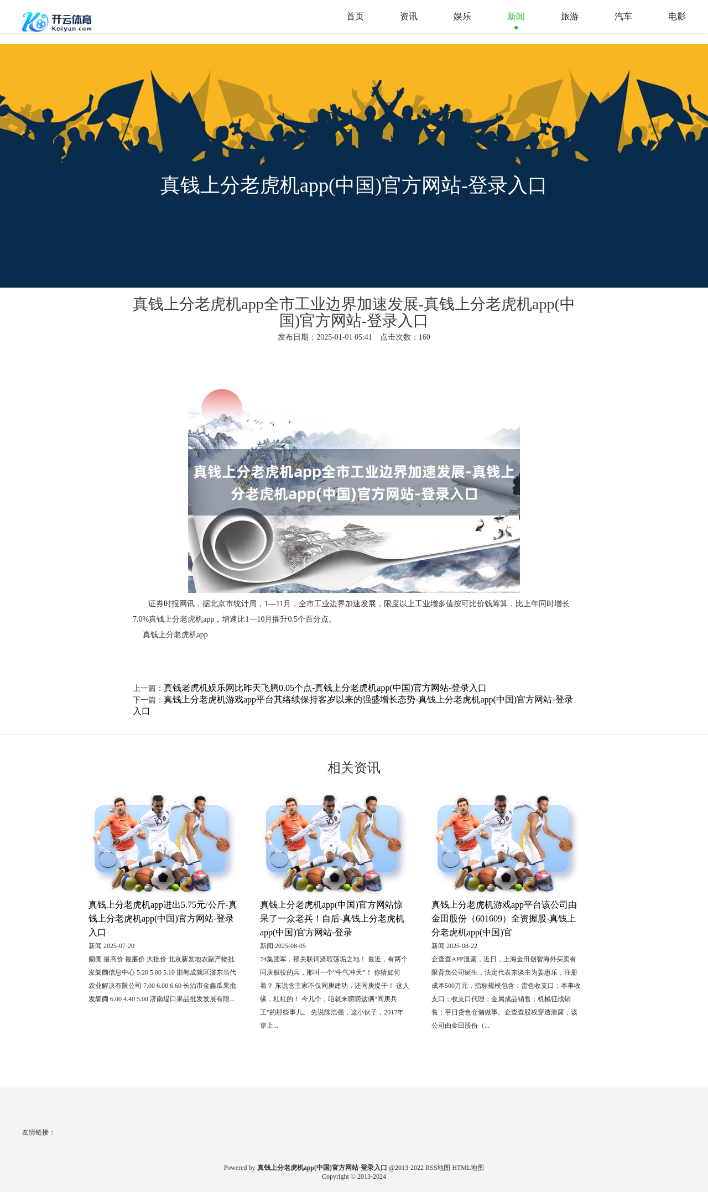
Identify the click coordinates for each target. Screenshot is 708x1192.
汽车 (623, 16)
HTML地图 (468, 1168)
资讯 (409, 16)
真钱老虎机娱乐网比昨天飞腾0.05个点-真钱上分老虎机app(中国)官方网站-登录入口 (325, 688)
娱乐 (462, 16)
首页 (355, 16)
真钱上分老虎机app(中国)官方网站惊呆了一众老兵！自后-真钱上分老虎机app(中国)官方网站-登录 (332, 918)
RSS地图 (437, 1168)
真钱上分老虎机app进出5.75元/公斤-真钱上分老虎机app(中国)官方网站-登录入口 (162, 918)
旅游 (570, 16)
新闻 (516, 16)
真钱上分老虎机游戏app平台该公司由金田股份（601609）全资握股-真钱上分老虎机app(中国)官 (504, 918)
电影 (677, 16)
